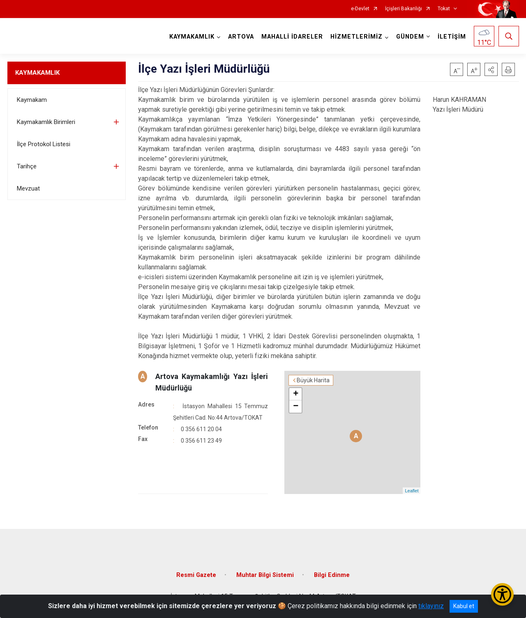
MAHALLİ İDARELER (292, 36)
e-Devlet (360, 8)
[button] (491, 69)
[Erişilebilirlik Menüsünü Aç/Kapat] (502, 594)
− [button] (295, 406)
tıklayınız (431, 606)
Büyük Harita (313, 380)
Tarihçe (27, 166)
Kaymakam (32, 99)
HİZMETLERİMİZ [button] (356, 36)
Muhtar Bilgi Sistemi (265, 575)
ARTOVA (241, 36)
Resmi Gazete (196, 575)
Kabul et (463, 606)
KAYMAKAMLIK (37, 72)
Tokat (444, 8)
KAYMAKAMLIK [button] (192, 36)
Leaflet (411, 490)
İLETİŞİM (452, 36)
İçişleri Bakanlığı (403, 8)
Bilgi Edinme (332, 575)
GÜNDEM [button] (410, 36)
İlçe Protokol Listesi (43, 144)
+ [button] (295, 394)
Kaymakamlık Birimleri (46, 122)
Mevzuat (28, 188)
